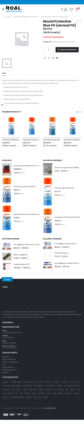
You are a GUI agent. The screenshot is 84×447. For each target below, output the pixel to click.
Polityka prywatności (9, 433)
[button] (77, 112)
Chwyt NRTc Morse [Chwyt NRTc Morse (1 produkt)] (15, 445)
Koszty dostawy (7, 431)
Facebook (45, 58)
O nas (4, 428)
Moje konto (6, 420)
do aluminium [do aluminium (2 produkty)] (74, 445)
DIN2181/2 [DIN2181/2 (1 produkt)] (39, 445)
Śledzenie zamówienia (10, 425)
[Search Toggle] (62, 9)
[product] (11, 126)
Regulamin (6, 436)
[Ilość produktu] (48, 49)
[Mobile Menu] (3, 9)
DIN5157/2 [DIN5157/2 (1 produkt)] (47, 445)
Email (57, 58)
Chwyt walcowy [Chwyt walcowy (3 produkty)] (29, 445)
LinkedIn (53, 58)
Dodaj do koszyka (68, 50)
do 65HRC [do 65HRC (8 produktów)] (64, 445)
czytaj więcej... (8, 386)
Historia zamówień (9, 423)
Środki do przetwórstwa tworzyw (12, 138)
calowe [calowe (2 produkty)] (5, 445)
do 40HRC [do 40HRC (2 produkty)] (56, 445)
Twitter (49, 58)
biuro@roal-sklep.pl (9, 406)
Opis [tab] (4, 73)
